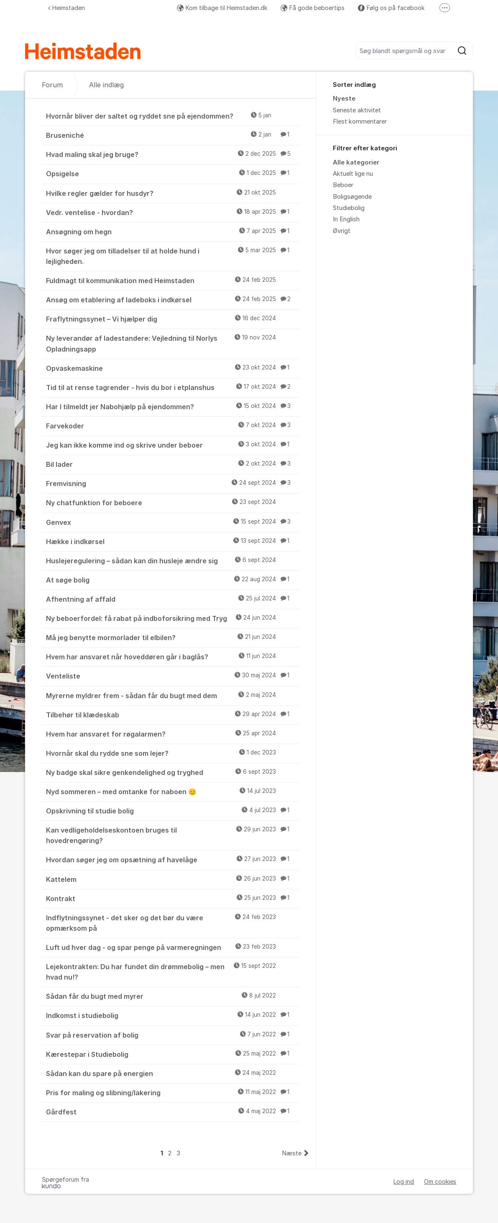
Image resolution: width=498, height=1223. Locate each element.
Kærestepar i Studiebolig (173, 1053)
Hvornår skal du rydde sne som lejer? (173, 752)
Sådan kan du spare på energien (173, 1073)
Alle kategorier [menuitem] (356, 162)
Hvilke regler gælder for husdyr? (173, 193)
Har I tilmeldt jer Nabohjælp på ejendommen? (173, 406)
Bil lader (173, 463)
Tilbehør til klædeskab (173, 714)
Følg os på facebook (391, 7)
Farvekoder (173, 425)
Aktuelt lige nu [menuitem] (353, 173)
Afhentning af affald (173, 598)
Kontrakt (173, 898)
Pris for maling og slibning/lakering (173, 1092)
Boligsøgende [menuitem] (352, 196)
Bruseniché (173, 134)
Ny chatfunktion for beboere (173, 502)
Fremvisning (173, 483)
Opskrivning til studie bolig (173, 810)
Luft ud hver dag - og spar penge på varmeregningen (173, 947)
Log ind (403, 1181)
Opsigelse (173, 173)
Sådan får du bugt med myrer (173, 995)
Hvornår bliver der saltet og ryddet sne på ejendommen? (173, 115)
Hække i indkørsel (173, 541)
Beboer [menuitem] (343, 185)
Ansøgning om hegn (173, 231)
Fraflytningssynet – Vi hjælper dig (173, 318)
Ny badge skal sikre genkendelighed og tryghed (173, 772)
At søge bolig (173, 579)
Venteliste (173, 675)
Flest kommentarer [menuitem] (360, 121)
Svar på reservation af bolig (173, 1034)
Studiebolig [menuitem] (349, 208)
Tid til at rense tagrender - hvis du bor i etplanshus (173, 387)
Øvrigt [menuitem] (341, 231)
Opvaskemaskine (173, 367)
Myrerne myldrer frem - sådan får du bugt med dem (173, 695)
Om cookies (440, 1181)
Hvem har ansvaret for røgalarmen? (173, 733)
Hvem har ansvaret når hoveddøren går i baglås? (173, 656)
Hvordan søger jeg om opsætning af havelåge (173, 859)
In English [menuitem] (346, 219)
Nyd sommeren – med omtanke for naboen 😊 (173, 791)
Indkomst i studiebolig (173, 1015)
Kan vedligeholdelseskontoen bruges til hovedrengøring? (173, 835)
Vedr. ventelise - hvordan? (173, 212)
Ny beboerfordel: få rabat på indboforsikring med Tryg (173, 618)
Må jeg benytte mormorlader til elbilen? (173, 637)
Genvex (173, 522)
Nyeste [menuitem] (344, 98)
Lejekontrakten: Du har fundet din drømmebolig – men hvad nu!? (173, 971)
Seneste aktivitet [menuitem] (357, 110)
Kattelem (173, 879)
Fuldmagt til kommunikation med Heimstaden (173, 280)
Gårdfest (173, 1111)
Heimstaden (66, 7)
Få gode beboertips (313, 7)
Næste (291, 1153)
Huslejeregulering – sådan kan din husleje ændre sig (173, 560)
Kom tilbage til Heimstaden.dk (222, 7)
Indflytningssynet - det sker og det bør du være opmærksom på (173, 922)
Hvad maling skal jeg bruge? (173, 154)
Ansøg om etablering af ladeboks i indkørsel (173, 299)
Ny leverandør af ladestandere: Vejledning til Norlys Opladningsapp (173, 343)
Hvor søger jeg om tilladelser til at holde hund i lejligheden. (173, 256)
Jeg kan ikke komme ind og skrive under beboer (173, 444)
